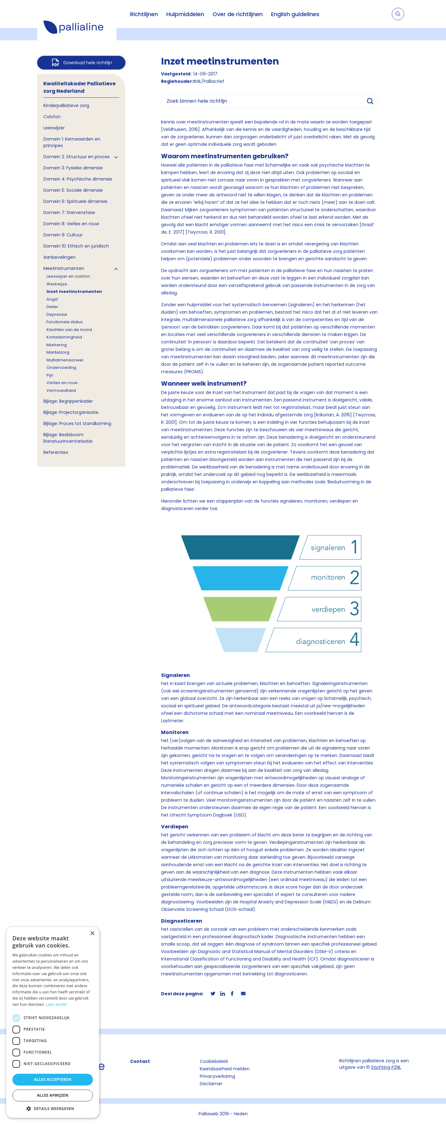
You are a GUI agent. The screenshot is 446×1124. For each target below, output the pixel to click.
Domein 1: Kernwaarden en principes (71, 142)
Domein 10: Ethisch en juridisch (76, 246)
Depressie (56, 314)
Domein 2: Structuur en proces (76, 157)
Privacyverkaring (217, 1076)
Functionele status (64, 322)
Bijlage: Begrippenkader (68, 401)
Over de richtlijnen (237, 14)
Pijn (49, 375)
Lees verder (57, 1004)
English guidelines (295, 14)
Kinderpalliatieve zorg (66, 105)
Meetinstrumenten (63, 268)
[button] (52, 1108)
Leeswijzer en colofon (68, 276)
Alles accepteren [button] (53, 1079)
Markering (56, 345)
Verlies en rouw (62, 383)
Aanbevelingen (59, 257)
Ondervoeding (61, 367)
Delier (52, 307)
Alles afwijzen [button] (52, 1095)
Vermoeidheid (61, 390)
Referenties (55, 452)
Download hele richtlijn (87, 63)
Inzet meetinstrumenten (74, 291)
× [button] (92, 933)
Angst (52, 299)
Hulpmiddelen (185, 14)
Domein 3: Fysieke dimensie (73, 168)
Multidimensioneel (64, 360)
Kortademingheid (64, 337)
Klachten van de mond (69, 330)
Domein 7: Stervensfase (69, 212)
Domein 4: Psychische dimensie (77, 179)
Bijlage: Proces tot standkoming (77, 423)
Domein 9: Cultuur (63, 235)
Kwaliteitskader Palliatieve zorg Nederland (79, 87)
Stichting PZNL (386, 1067)
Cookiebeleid (214, 1061)
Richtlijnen (144, 14)
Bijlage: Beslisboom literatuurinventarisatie (68, 438)
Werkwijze (56, 284)
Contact (140, 1061)
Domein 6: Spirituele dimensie (75, 201)
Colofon (52, 117)
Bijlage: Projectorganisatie (70, 412)
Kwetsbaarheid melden (225, 1069)
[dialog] (52, 1022)
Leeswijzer (54, 128)
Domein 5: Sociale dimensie (73, 190)
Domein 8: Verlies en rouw (71, 224)
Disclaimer (211, 1084)
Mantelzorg (57, 352)
